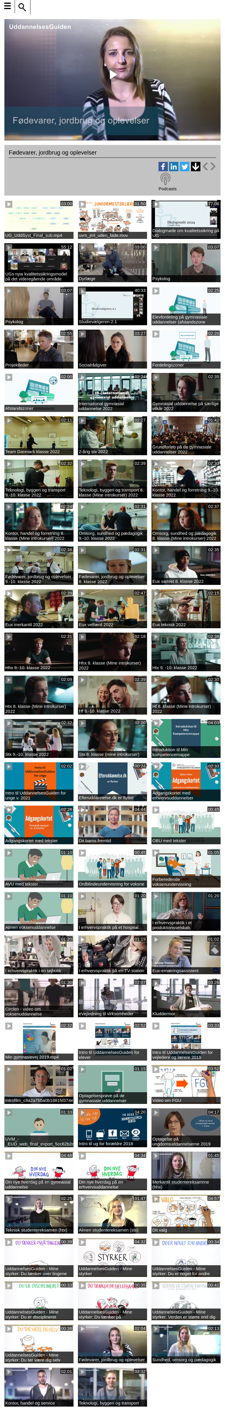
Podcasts (167, 188)
